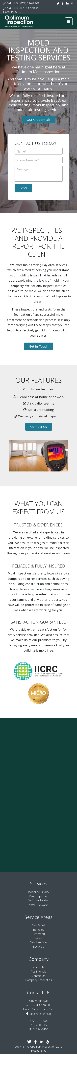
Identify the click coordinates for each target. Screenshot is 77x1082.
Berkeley (38, 929)
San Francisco (38, 942)
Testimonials (38, 971)
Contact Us (38, 426)
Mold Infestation (39, 904)
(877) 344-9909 (21, 3)
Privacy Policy (38, 1050)
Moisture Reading (38, 900)
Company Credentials (38, 980)
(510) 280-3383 (21, 8)
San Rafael (38, 925)
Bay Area (38, 946)
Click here (35, 1014)
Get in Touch (38, 346)
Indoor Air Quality (38, 892)
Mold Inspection (38, 896)
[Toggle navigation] (69, 21)
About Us (38, 967)
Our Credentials (39, 119)
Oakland (38, 938)
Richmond (38, 934)
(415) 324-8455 (38, 1029)
